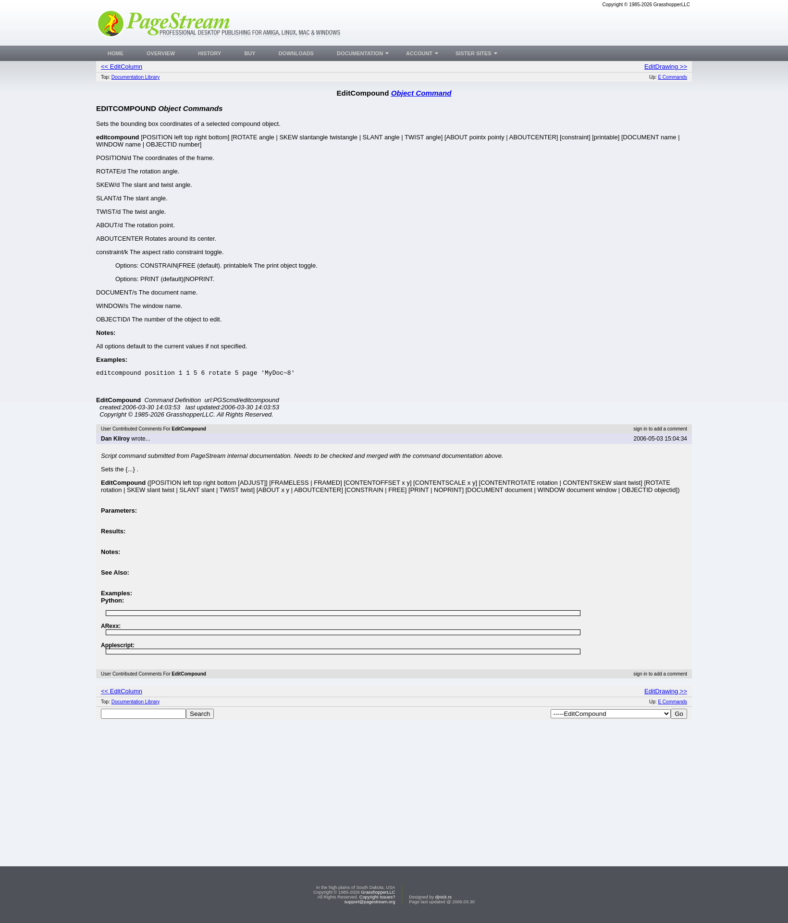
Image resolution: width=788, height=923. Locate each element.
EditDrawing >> (665, 66)
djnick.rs (443, 897)
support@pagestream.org (369, 901)
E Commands (672, 77)
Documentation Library (135, 77)
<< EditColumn (121, 66)
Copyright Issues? (377, 897)
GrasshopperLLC (378, 892)
